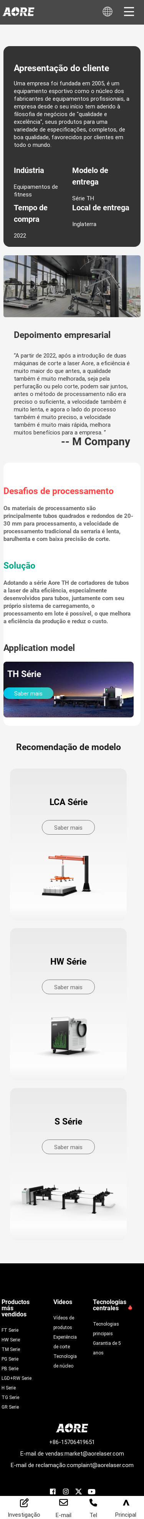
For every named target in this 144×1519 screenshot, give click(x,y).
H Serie (9, 1387)
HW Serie (11, 1339)
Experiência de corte (65, 1341)
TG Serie (10, 1397)
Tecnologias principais (106, 1328)
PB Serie (10, 1368)
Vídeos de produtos (63, 1322)
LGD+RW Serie (16, 1378)
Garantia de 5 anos (107, 1348)
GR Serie (10, 1407)
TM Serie (11, 1349)
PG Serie (10, 1359)
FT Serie (10, 1330)
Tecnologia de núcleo (65, 1361)
